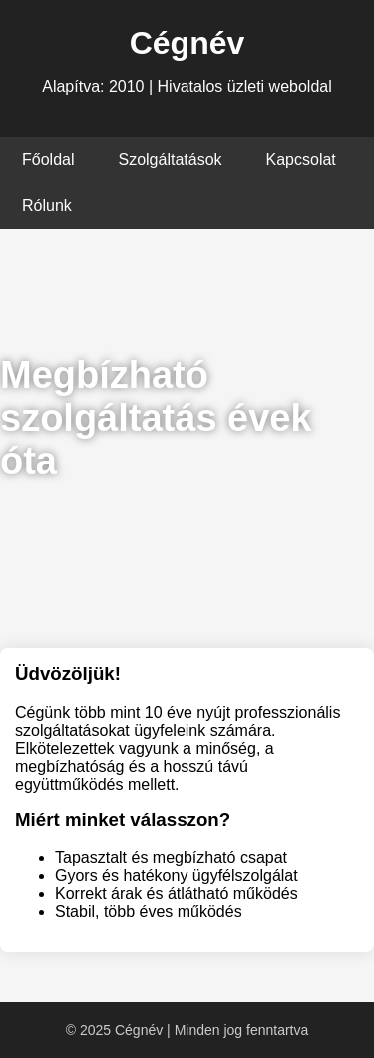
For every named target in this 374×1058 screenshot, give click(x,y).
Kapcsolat (301, 159)
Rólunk (47, 205)
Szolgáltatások (169, 159)
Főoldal (48, 159)
